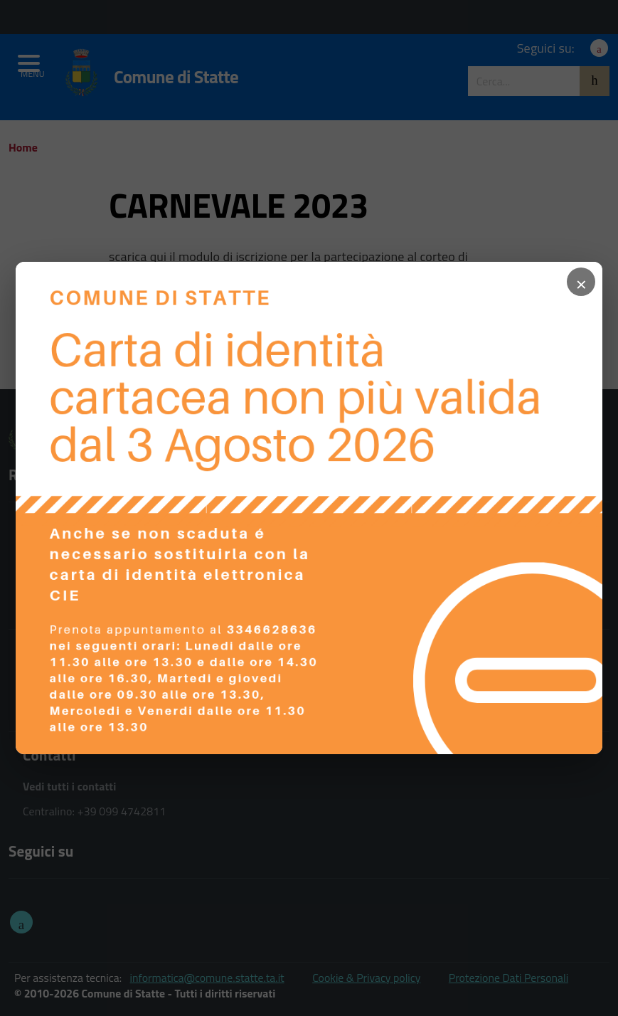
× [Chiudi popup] (581, 282)
